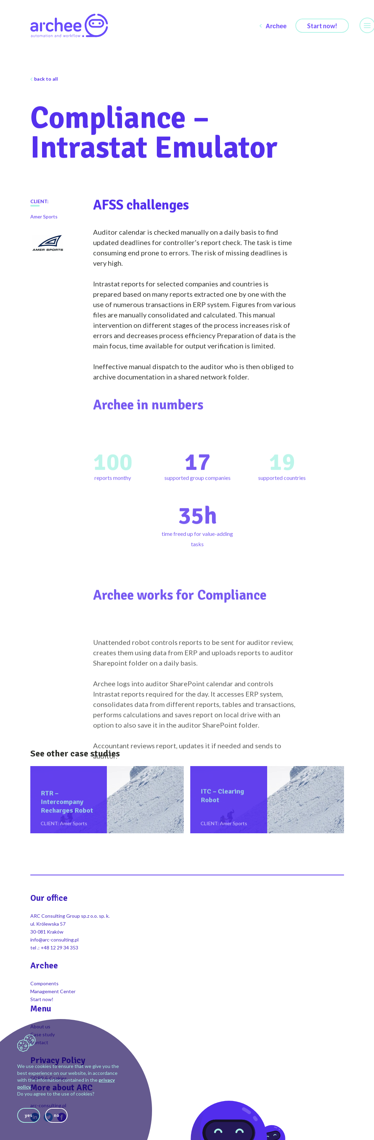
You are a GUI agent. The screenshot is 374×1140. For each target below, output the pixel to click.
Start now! (322, 26)
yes (28, 1115)
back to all (46, 79)
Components (44, 983)
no (56, 1115)
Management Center (52, 991)
